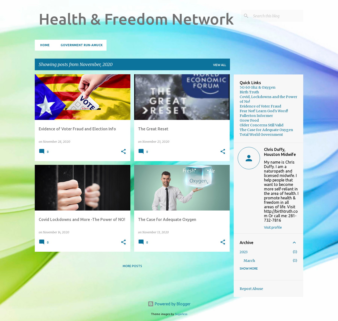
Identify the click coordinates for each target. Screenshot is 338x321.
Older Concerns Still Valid (261, 125)
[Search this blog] (277, 16)
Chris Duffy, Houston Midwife (280, 152)
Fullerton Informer (256, 115)
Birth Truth (249, 92)
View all (219, 65)
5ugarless (181, 314)
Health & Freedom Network (136, 19)
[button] (123, 151)
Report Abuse (251, 288)
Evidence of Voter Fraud (260, 106)
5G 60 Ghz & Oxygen (257, 87)
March (249, 260)
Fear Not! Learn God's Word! (264, 111)
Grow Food (249, 120)
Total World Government (261, 134)
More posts (132, 266)
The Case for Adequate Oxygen (266, 130)
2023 (244, 252)
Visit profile (273, 227)
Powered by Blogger (169, 304)
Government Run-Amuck (80, 45)
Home (43, 45)
